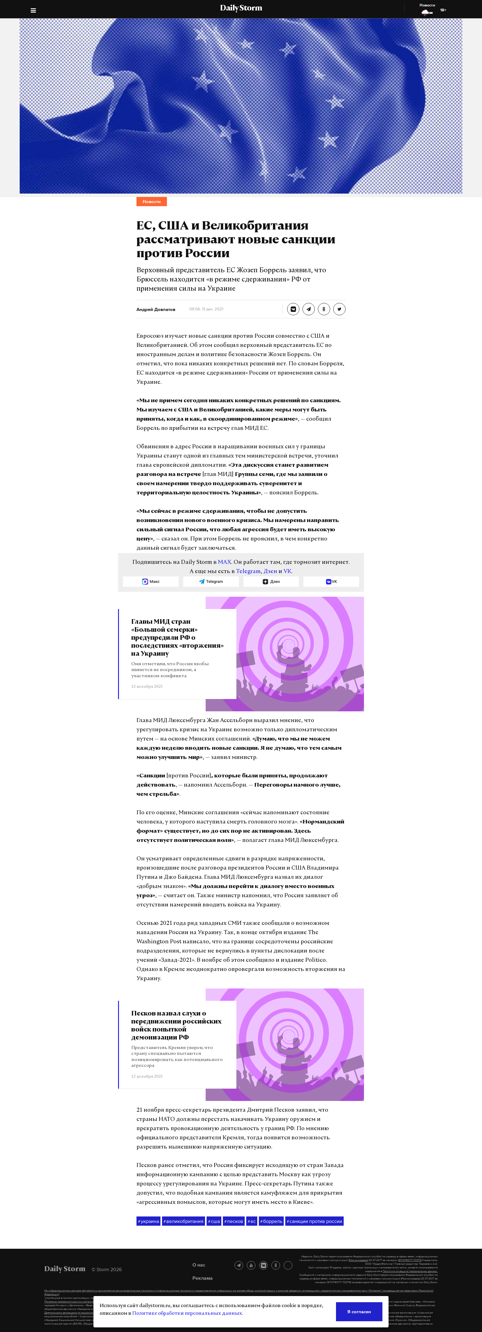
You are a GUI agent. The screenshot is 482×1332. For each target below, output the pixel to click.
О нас (198, 1264)
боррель (271, 1221)
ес (252, 1221)
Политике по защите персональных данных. (410, 1271)
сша (214, 1221)
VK (287, 572)
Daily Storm (241, 8)
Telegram (248, 572)
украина (148, 1221)
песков (233, 1221)
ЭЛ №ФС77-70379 (409, 1260)
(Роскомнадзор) (358, 1260)
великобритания (183, 1221)
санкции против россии (314, 1221)
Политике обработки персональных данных (187, 1313)
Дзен (270, 572)
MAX (224, 562)
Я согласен (359, 1311)
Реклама (202, 1278)
